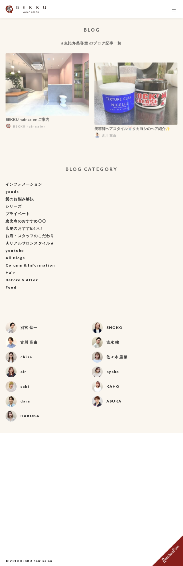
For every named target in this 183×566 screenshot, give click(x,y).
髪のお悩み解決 (20, 199)
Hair (10, 272)
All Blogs (15, 258)
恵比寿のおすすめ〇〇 (26, 221)
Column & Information (30, 265)
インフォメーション (24, 184)
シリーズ (14, 206)
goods (12, 191)
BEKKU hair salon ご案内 (27, 120)
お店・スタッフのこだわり (30, 235)
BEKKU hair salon (36, 561)
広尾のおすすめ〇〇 (24, 228)
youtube (15, 250)
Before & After (22, 280)
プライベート (18, 213)
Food (11, 287)
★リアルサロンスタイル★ (30, 243)
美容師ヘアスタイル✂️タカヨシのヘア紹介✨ (132, 129)
